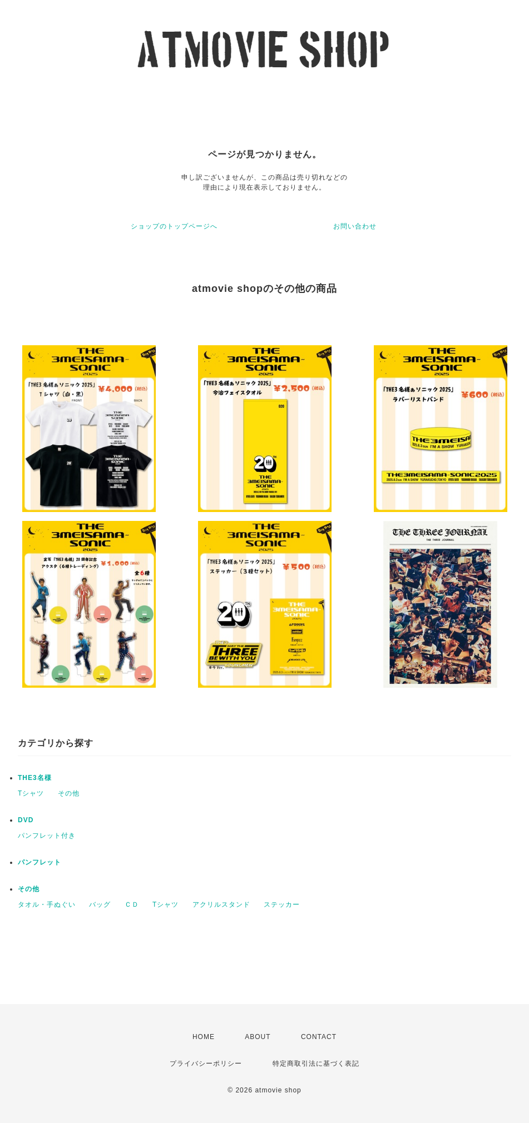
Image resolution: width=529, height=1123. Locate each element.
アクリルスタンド (221, 904)
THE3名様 (35, 778)
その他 (69, 793)
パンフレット (39, 862)
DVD (25, 820)
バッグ (100, 904)
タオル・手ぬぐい (47, 904)
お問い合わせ (355, 226)
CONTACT (319, 1037)
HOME (203, 1037)
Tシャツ (31, 793)
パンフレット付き (47, 835)
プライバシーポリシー (206, 1063)
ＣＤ (132, 904)
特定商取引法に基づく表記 (316, 1063)
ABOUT (257, 1037)
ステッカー (282, 904)
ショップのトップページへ (174, 226)
